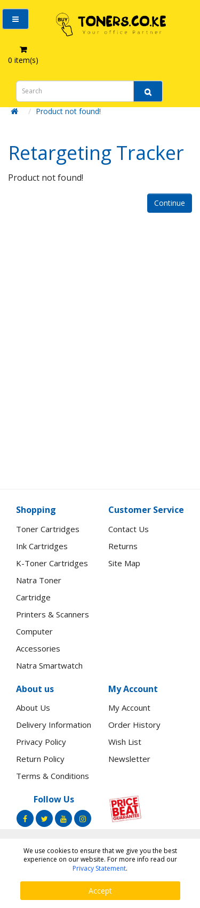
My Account (129, 707)
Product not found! (68, 111)
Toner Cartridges (47, 529)
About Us (33, 707)
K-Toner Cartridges (52, 563)
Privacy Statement (99, 868)
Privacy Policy (41, 741)
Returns (123, 546)
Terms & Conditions (52, 775)
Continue (169, 203)
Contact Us (128, 529)
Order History (134, 724)
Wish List (124, 741)
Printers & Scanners (52, 614)
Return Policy (40, 758)
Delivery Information (53, 724)
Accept (100, 891)
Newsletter (129, 758)
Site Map (124, 563)
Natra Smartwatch (49, 665)
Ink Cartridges (42, 546)
